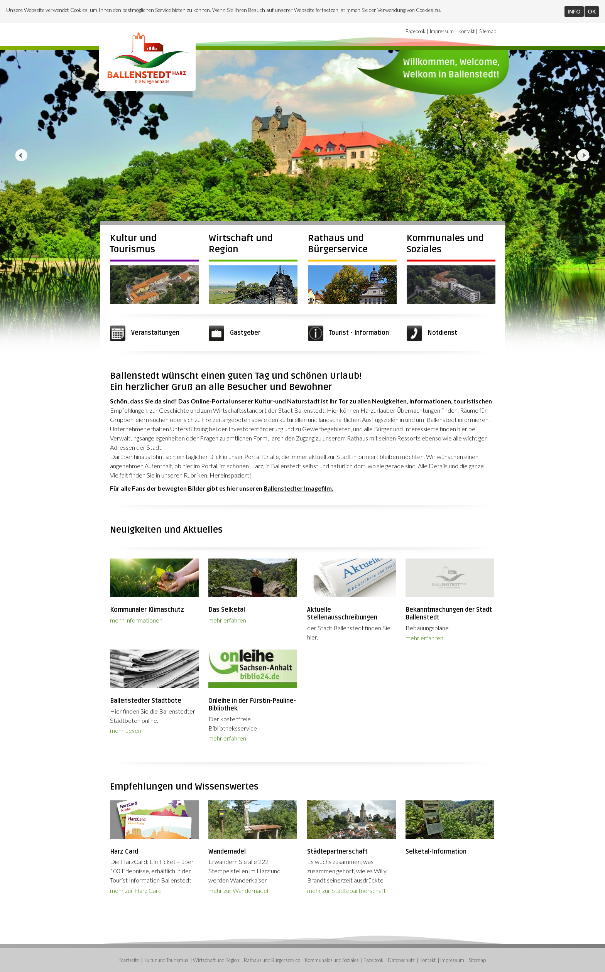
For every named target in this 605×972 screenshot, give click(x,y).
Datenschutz (401, 960)
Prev (21, 155)
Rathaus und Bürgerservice (338, 244)
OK (592, 11)
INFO (574, 11)
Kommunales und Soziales (332, 960)
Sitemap (487, 31)
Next (583, 155)
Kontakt (466, 31)
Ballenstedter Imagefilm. (299, 488)
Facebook (415, 31)
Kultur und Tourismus (133, 244)
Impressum (442, 31)
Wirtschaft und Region (216, 960)
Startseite (129, 960)
